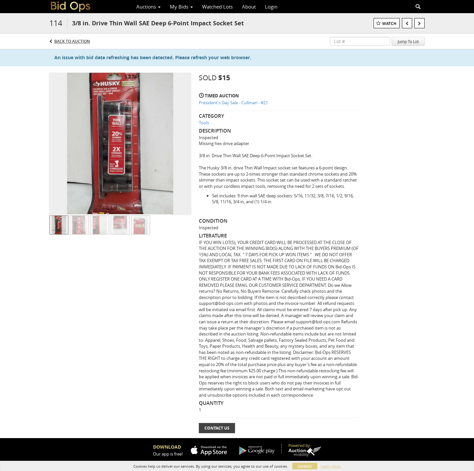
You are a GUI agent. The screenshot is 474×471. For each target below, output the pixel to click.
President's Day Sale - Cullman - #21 (233, 103)
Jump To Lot (408, 41)
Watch (389, 23)
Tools (204, 123)
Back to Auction (72, 41)
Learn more (330, 466)
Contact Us (216, 428)
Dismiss (305, 466)
